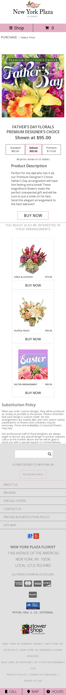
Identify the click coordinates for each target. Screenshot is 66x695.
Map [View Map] (33, 691)
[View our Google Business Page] (30, 538)
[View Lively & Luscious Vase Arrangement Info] (33, 257)
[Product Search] (34, 454)
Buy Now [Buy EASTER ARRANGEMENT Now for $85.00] (33, 392)
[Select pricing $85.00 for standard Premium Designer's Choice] (15, 149)
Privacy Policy (17, 674)
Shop (16, 28)
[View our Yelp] (36, 538)
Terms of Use (33, 680)
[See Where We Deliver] (33, 474)
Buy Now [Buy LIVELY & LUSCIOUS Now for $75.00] (33, 285)
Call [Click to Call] (11, 691)
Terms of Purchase (43, 674)
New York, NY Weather (16, 662)
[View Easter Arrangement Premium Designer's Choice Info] (33, 364)
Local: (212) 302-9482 (33, 565)
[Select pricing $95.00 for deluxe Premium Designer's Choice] (33, 149)
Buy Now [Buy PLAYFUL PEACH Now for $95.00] (33, 339)
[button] (33, 605)
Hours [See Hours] (55, 691)
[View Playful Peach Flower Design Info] (33, 310)
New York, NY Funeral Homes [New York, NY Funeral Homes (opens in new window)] (22, 643)
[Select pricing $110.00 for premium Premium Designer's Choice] (51, 149)
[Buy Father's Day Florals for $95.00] (33, 215)
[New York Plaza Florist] (33, 18)
